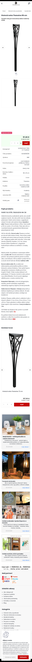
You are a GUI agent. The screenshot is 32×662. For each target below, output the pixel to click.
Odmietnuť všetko (10, 657)
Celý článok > (25, 447)
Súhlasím (23, 657)
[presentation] (3, 47)
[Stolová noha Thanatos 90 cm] (16, 47)
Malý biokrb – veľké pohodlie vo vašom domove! (14, 438)
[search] (29, 3)
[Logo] (16, 3)
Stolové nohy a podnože (15, 11)
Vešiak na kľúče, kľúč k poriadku (12, 554)
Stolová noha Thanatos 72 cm (12, 391)
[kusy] (14, 143)
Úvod (4, 11)
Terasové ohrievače (8, 481)
